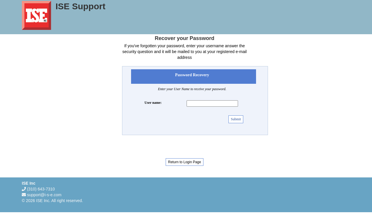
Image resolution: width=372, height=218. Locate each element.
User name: (153, 103)
